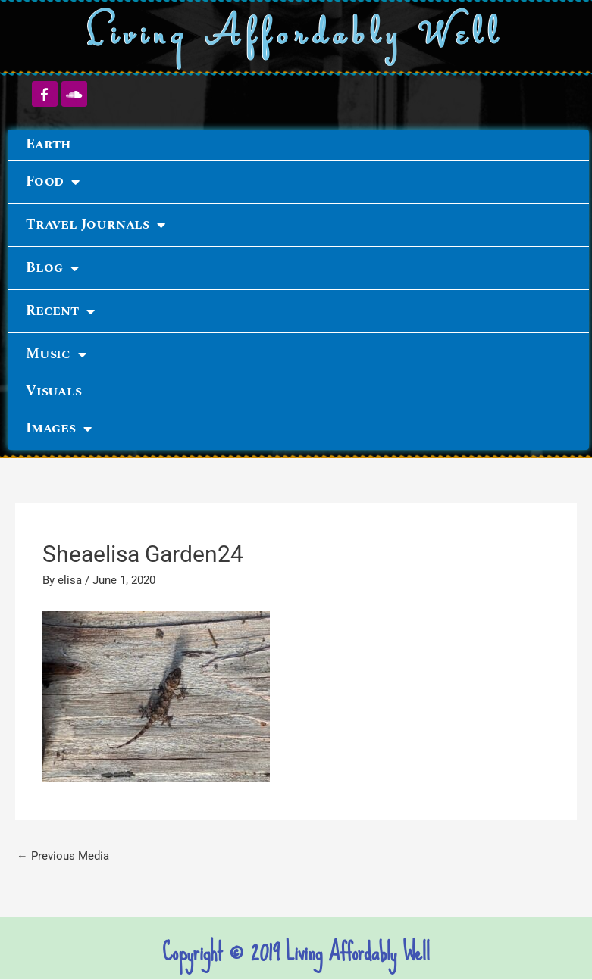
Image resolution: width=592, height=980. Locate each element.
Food (53, 181)
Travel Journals (95, 225)
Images (59, 428)
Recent (60, 311)
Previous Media (63, 856)
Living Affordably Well (296, 37)
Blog (52, 268)
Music (56, 354)
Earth (48, 144)
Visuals (54, 391)
